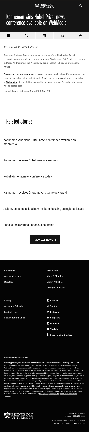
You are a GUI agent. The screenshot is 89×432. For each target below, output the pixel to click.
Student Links (11, 311)
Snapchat (55, 317)
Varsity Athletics (54, 281)
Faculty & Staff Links (14, 317)
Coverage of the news (20, 74)
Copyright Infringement (62, 423)
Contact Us (9, 270)
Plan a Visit (52, 270)
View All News (44, 239)
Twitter (53, 306)
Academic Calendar (14, 306)
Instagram (55, 311)
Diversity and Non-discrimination (16, 357)
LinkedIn (54, 323)
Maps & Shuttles (55, 276)
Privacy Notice (79, 423)
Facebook (55, 300)
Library (7, 300)
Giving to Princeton (56, 287)
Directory (8, 281)
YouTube (54, 329)
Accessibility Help (12, 276)
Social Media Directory (61, 334)
